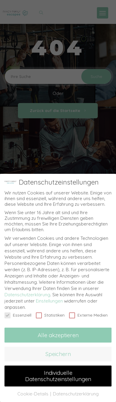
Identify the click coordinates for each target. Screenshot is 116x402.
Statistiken (50, 314)
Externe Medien (88, 314)
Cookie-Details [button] (33, 393)
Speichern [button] (58, 353)
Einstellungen (49, 300)
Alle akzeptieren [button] (58, 334)
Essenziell (17, 314)
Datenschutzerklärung (27, 294)
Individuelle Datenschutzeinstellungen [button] (58, 375)
